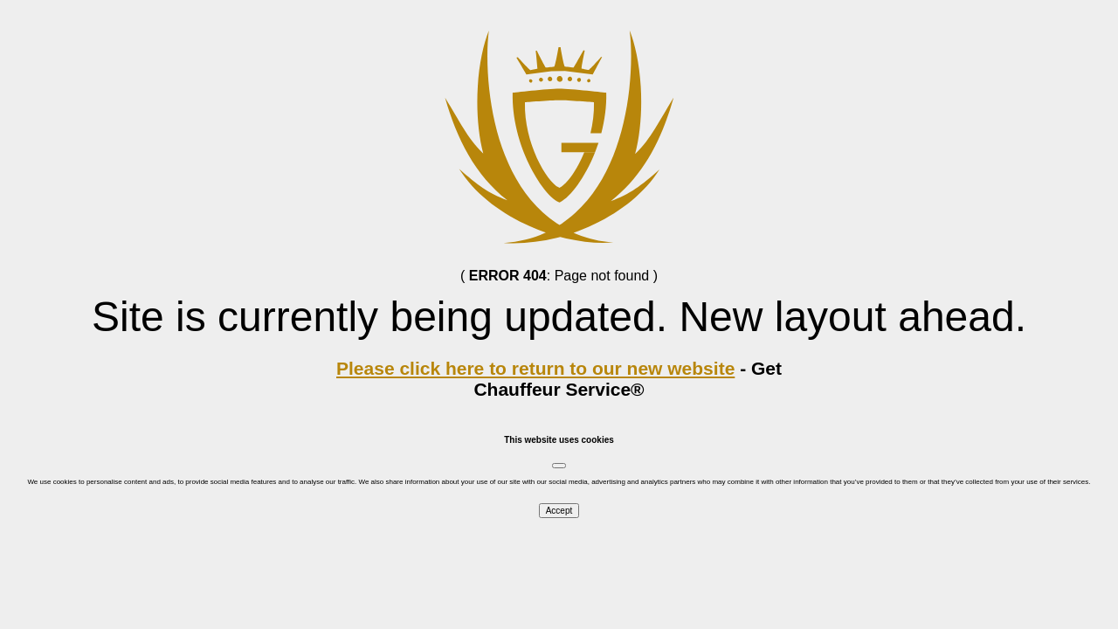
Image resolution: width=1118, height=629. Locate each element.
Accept (559, 510)
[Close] (559, 465)
